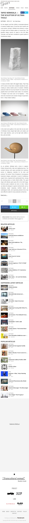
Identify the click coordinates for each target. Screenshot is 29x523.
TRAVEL (26, 7)
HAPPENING (11, 7)
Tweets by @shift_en (14, 424)
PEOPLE (6, 7)
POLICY (25, 511)
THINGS (18, 7)
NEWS (2, 7)
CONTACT (14, 513)
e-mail (19, 218)
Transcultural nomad (14, 478)
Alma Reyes (17, 21)
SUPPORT (19, 511)
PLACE (22, 7)
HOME (3, 511)
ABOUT (8, 511)
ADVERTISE (13, 511)
